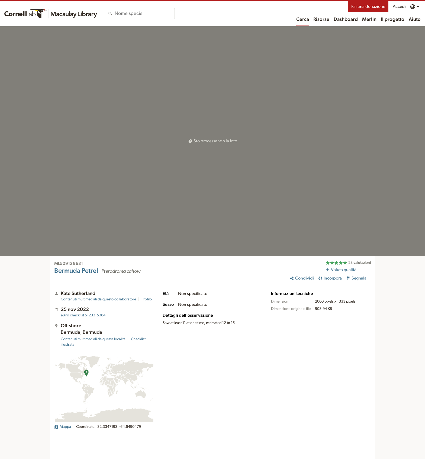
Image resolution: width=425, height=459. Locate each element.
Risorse (321, 19)
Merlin (369, 19)
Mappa (62, 427)
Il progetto (392, 19)
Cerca (302, 19)
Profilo (146, 299)
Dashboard (346, 19)
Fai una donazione (368, 6)
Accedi (399, 6)
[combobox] (145, 13)
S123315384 (83, 315)
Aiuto (415, 19)
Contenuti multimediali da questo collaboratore (98, 299)
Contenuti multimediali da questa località (93, 339)
